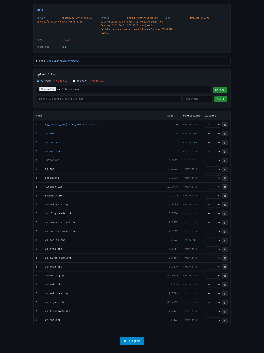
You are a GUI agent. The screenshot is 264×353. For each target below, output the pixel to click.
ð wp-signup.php (51, 302)
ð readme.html (49, 195)
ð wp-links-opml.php (54, 257)
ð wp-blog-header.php (54, 213)
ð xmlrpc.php (48, 320)
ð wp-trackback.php (53, 311)
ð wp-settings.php (52, 293)
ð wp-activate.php (52, 204)
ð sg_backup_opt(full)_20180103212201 (67, 124)
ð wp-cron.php (49, 249)
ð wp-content (48, 142)
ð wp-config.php (51, 240)
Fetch (221, 99)
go (225, 124)
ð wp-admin (47, 133)
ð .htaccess (47, 160)
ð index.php (47, 177)
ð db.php (45, 169)
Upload (220, 90)
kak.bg (66, 60)
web (74, 60)
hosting (54, 60)
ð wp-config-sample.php (56, 231)
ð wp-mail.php (49, 284)
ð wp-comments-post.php (56, 222)
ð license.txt (49, 186)
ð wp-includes (49, 151)
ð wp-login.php (50, 275)
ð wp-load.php (49, 266)
